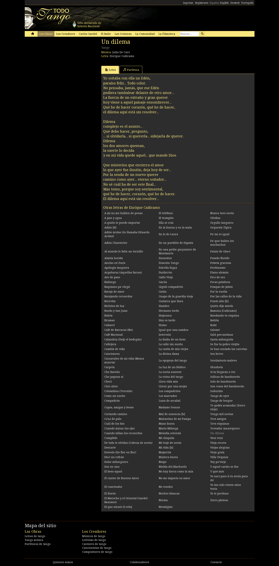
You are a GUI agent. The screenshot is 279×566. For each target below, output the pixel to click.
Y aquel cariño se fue (224, 466)
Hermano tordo (169, 310)
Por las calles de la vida (226, 296)
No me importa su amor (174, 478)
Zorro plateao (219, 500)
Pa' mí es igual (219, 234)
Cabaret (109, 325)
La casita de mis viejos (173, 349)
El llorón (110, 493)
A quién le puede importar (122, 222)
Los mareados (168, 395)
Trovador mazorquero (225, 428)
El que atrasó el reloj (118, 506)
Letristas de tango (94, 540)
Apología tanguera (116, 267)
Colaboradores (139, 562)
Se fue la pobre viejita (224, 344)
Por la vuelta (218, 291)
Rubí (213, 325)
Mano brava (167, 423)
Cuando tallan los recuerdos (123, 433)
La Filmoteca (167, 33)
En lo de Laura (168, 234)
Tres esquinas (219, 423)
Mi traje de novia (170, 442)
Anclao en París (114, 262)
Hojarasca (165, 315)
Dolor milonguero (116, 461)
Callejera (110, 344)
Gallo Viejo (166, 277)
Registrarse (201, 2)
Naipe (163, 461)
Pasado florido (219, 258)
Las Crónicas (123, 33)
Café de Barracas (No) (118, 329)
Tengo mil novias (221, 414)
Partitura (131, 69)
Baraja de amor (114, 291)
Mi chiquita (166, 438)
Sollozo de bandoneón (225, 376)
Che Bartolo (112, 372)
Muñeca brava (168, 457)
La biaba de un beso (172, 339)
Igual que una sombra (173, 329)
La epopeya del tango (173, 360)
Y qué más (217, 471)
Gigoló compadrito (171, 286)
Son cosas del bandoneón (227, 386)
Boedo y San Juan (116, 310)
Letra (110, 69)
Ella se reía (166, 222)
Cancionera (112, 353)
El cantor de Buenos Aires (121, 478)
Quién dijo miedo (221, 305)
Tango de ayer (219, 395)
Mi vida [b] (166, 447)
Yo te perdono (219, 493)
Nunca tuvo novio (222, 213)
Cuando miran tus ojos (119, 428)
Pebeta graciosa (220, 262)
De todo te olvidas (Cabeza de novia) (128, 442)
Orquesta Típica (221, 227)
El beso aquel (113, 471)
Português (247, 2)
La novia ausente (170, 372)
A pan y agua (113, 217)
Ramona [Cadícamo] (223, 310)
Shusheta (216, 367)
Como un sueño (114, 395)
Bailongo (110, 282)
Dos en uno (111, 466)
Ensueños (165, 258)
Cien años (111, 386)
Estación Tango (169, 262)
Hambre (164, 305)
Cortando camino (115, 414)
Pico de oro (217, 277)
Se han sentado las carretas (228, 349)
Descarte (110, 447)
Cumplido (110, 438)
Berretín (110, 301)
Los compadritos (169, 391)
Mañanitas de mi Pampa (175, 418)
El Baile (106, 33)
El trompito (166, 217)
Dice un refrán (114, 457)
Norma (163, 500)
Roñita (214, 320)
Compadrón (112, 400)
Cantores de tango (94, 544)
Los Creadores (65, 33)
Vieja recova (218, 442)
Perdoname (218, 267)
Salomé (215, 329)
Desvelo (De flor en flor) (120, 452)
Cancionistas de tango (96, 547)
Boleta (108, 315)
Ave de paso (112, 277)
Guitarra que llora (171, 301)
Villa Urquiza (219, 457)
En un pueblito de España (176, 242)
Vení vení (216, 438)
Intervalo (165, 334)
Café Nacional (113, 334)
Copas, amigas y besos (119, 407)
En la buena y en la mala (175, 227)
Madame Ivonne (169, 407)
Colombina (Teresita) (118, 391)
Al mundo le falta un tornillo (123, 251)
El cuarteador (113, 486)
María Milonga (168, 428)
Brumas (109, 320)
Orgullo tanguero (221, 222)
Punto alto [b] (219, 301)
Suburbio (216, 391)
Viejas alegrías (220, 447)
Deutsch (235, 2)
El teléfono (166, 213)
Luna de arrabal (169, 400)
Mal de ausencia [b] (172, 414)
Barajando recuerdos (118, 296)
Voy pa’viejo (218, 461)
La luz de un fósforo (172, 367)
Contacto (216, 562)
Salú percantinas (221, 334)
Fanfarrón (165, 272)
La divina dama (169, 353)
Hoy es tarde (167, 320)
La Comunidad (145, 33)
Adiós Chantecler (115, 242)
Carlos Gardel (88, 33)
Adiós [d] (110, 227)
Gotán (163, 291)
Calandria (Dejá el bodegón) (123, 339)
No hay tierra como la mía (176, 471)
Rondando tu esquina (224, 315)
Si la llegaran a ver (223, 372)
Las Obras (45, 33)
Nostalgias (166, 506)
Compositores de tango (97, 551)
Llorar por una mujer (173, 386)
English (224, 2)
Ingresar (188, 2)
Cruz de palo (112, 418)
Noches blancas (169, 493)
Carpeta (109, 367)
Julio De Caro (121, 52)
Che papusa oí (113, 376)
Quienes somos (63, 562)
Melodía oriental (170, 433)
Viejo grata (217, 452)
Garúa (163, 282)
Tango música (34, 540)
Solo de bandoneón (223, 381)
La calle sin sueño (171, 344)
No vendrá (166, 486)
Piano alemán (219, 272)
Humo (163, 325)
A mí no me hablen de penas (123, 213)
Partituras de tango (38, 544)
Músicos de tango (93, 536)
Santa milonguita (221, 339)
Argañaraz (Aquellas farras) (123, 272)
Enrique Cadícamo (122, 56)
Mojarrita (165, 452)
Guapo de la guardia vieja (176, 296)
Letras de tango (35, 536)
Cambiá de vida (114, 349)
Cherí (108, 381)
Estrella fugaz (168, 267)
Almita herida (113, 258)
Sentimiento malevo (223, 360)
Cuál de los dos (114, 423)
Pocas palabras (220, 282)
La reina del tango (171, 376)
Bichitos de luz (114, 305)
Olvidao (215, 217)
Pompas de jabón (221, 286)
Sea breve (216, 353)
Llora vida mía (168, 381)
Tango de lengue (221, 400)
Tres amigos (218, 418)
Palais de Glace (220, 251)
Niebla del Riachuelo (173, 466)
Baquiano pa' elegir (117, 286)
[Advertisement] (53, 65)
